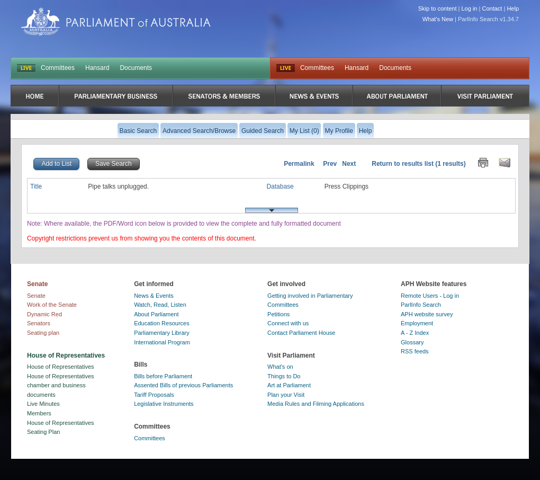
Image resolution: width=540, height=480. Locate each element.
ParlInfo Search (421, 304)
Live (285, 68)
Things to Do (283, 376)
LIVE (26, 68)
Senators (38, 323)
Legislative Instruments (164, 404)
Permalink (299, 163)
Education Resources (162, 323)
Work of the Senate (52, 304)
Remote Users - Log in (430, 295)
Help (513, 8)
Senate (36, 295)
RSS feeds (415, 351)
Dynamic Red (44, 314)
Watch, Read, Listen (160, 304)
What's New (437, 19)
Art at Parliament (289, 385)
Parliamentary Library (162, 333)
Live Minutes (43, 404)
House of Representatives (60, 366)
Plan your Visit (285, 395)
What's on (280, 366)
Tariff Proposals (154, 395)
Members (39, 413)
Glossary (412, 342)
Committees (58, 68)
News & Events (154, 295)
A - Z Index (415, 333)
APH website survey (427, 314)
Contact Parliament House (301, 333)
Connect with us (288, 323)
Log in (470, 8)
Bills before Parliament (163, 376)
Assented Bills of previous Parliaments (183, 385)
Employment (417, 323)
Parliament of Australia (116, 21)
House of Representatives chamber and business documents (60, 385)
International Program (162, 342)
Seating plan (43, 333)
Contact (492, 8)
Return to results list (403, 163)
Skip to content (437, 8)
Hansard (97, 68)
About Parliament (156, 314)
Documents (136, 68)
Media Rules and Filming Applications (315, 404)
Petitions (278, 314)
